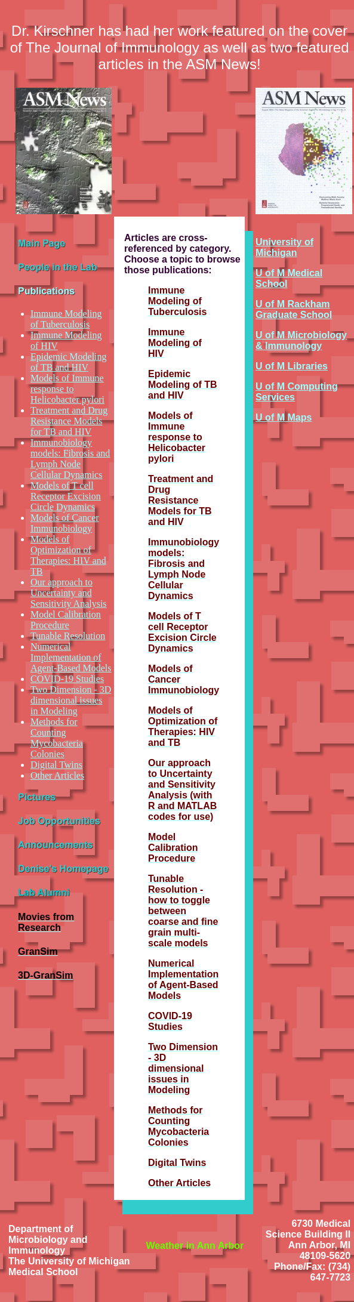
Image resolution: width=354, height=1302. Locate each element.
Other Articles (57, 775)
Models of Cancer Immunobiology (64, 523)
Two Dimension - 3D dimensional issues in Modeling (70, 700)
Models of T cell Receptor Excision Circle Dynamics (65, 496)
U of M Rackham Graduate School (294, 309)
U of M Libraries (292, 366)
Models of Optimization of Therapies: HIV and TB (68, 555)
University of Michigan (284, 247)
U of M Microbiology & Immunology (301, 340)
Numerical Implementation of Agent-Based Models (71, 657)
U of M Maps (284, 417)
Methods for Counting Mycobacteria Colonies (56, 738)
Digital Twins (56, 765)
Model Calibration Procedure (65, 619)
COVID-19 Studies (67, 679)
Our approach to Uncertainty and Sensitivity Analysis (68, 593)
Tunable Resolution (67, 636)
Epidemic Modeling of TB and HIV (68, 361)
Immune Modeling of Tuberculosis (66, 318)
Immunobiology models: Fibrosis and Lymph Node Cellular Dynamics (70, 458)
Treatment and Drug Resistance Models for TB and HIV (68, 421)
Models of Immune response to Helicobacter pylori (67, 389)
